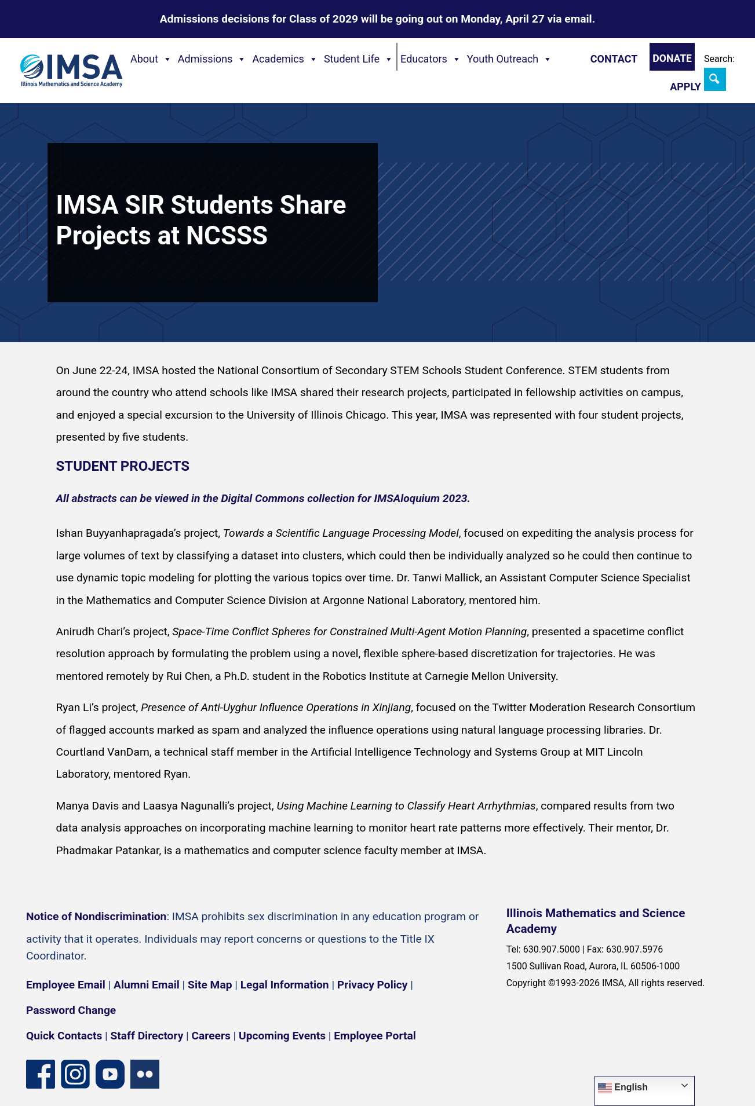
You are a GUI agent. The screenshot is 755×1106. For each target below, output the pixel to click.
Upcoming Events (282, 1035)
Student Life (358, 59)
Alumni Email (147, 984)
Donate (672, 58)
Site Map (210, 984)
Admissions (212, 59)
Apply (685, 86)
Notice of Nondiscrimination (96, 916)
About (151, 59)
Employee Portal (374, 1035)
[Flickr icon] (144, 1074)
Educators (430, 59)
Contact (613, 59)
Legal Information (284, 984)
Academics (285, 59)
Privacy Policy (372, 984)
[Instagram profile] (75, 1074)
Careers (211, 1035)
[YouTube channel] (110, 1074)
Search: (719, 58)
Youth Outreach (510, 59)
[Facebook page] (40, 1074)
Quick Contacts (64, 1035)
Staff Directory (147, 1035)
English (623, 1088)
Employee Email (65, 984)
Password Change (71, 1010)
